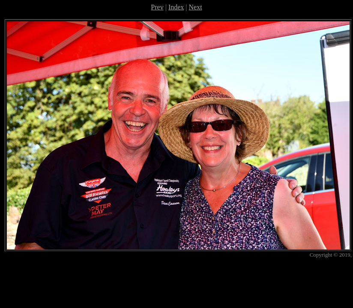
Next (195, 7)
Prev (157, 7)
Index (176, 7)
